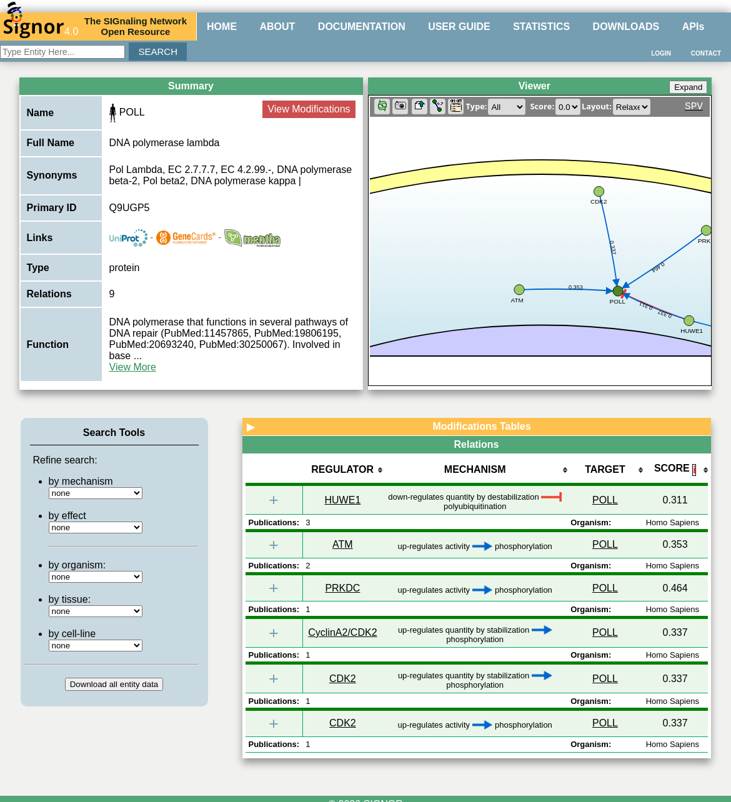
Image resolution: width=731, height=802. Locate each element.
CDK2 (342, 678)
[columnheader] (342, 471)
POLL (605, 500)
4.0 (40, 26)
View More (132, 367)
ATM (342, 544)
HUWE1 (343, 500)
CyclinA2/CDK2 (342, 632)
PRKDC (342, 588)
